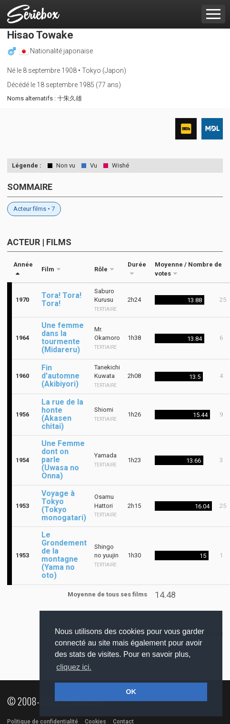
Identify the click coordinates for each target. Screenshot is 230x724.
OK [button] (131, 691)
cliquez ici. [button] (73, 667)
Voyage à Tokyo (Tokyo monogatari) (63, 505)
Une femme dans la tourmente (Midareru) (62, 337)
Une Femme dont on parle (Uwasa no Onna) (63, 459)
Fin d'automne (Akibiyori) (60, 376)
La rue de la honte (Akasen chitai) (62, 414)
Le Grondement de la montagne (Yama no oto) (64, 555)
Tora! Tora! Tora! (61, 299)
